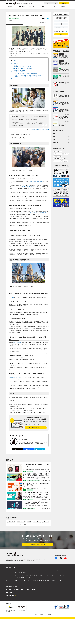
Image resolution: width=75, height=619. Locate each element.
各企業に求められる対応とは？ (17, 71)
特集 (43, 6)
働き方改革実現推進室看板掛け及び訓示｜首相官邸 (39, 129)
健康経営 (29, 521)
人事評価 (31, 575)
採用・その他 (23, 572)
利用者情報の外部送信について (40, 614)
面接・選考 (17, 572)
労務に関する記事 (9, 580)
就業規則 (21, 580)
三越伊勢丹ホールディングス (14, 377)
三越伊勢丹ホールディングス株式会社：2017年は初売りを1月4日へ (26, 76)
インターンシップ (12, 521)
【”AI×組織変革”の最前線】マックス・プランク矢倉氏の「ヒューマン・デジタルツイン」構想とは (36, 493)
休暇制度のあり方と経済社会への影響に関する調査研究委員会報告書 (33, 212)
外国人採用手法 (43, 570)
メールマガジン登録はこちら (35, 427)
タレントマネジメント (54, 575)
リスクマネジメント (32, 580)
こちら (66, 31)
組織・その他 (31, 577)
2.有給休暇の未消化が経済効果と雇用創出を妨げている (23, 68)
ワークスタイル (46, 575)
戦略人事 (10, 524)
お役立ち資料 (16, 589)
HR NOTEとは (34, 589)
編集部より (55, 142)
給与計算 (49, 580)
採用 (54, 133)
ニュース (53, 6)
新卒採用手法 (18, 570)
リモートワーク (46, 521)
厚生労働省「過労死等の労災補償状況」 (35, 181)
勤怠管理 (25, 580)
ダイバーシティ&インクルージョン (22, 575)
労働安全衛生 (39, 580)
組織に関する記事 (9, 575)
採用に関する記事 (9, 570)
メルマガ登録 (64, 3)
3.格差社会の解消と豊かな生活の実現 (20, 70)
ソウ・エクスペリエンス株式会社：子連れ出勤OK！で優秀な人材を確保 (27, 75)
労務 (54, 139)
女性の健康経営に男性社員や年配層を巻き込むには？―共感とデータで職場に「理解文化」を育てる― (36, 474)
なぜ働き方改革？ (14, 65)
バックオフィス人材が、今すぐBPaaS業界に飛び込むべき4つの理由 (36, 484)
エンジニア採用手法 (50, 570)
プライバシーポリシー (27, 614)
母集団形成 (66, 570)
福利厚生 (44, 580)
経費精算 (53, 580)
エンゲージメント (18, 524)
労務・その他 (58, 580)
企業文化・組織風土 (38, 575)
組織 (54, 136)
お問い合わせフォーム (10, 595)
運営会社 (50, 614)
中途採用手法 (24, 570)
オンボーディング (37, 521)
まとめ (12, 78)
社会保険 (17, 580)
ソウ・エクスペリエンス (17, 342)
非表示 (15, 60)
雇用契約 (25, 524)
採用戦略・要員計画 (59, 570)
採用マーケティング (21, 521)
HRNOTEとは (64, 6)
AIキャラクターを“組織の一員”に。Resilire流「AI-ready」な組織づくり (35, 502)
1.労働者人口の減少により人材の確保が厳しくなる (23, 66)
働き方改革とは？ (14, 63)
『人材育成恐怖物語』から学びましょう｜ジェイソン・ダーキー (36, 465)
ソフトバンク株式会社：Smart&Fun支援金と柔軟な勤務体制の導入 (26, 73)
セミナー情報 (8, 589)
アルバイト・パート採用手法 (33, 570)
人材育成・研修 (62, 575)
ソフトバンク (11, 297)
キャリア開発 (18, 577)
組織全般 (11, 20)
